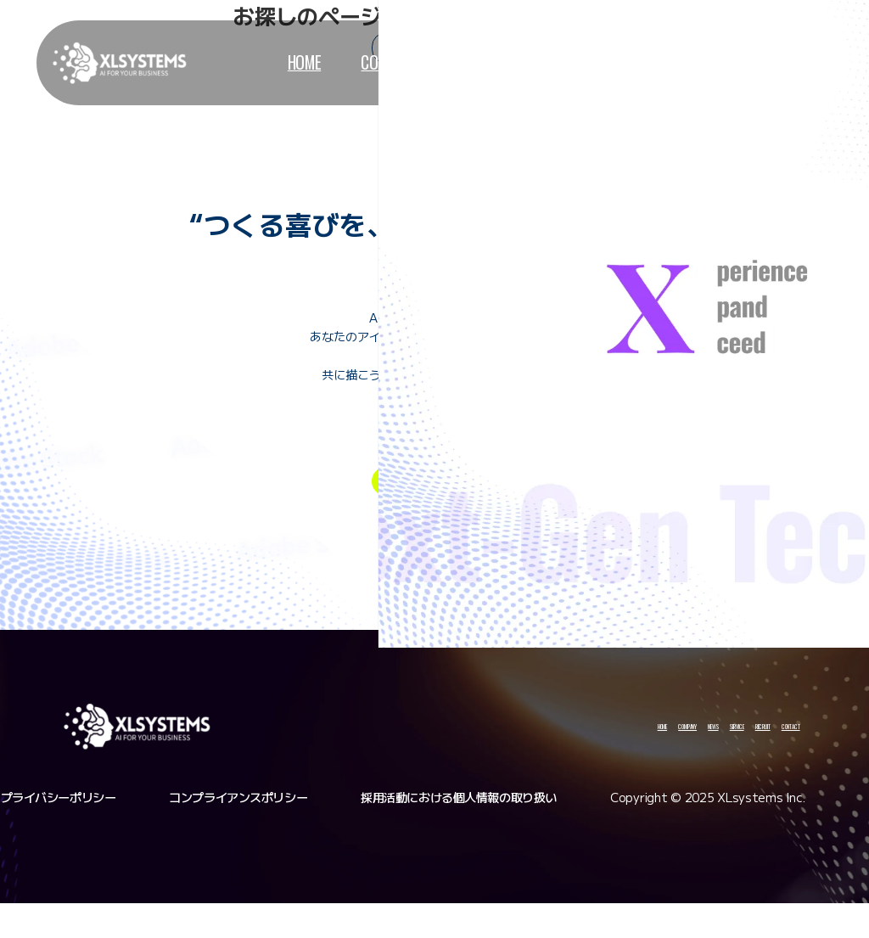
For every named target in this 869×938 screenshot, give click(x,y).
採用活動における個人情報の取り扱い (459, 831)
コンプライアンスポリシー (238, 831)
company (373, 62)
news (459, 62)
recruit (630, 62)
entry (400, 507)
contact (724, 62)
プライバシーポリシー (58, 831)
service (541, 62)
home (286, 62)
